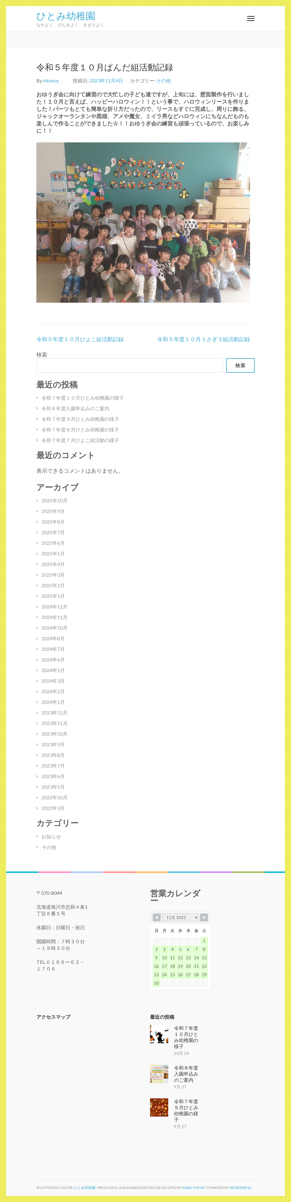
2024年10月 (55, 628)
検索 (41, 354)
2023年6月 (53, 776)
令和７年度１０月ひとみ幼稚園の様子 (83, 398)
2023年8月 (53, 755)
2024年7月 (53, 649)
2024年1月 (53, 702)
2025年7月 (53, 532)
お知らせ (51, 836)
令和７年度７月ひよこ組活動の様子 (80, 440)
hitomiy (51, 80)
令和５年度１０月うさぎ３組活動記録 (203, 339)
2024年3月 (53, 681)
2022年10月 (55, 797)
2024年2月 (53, 691)
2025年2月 (53, 585)
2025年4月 (53, 564)
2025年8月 (53, 521)
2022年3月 (53, 808)
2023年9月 (53, 744)
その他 (163, 80)
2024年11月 (55, 617)
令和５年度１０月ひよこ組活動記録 (80, 339)
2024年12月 (55, 606)
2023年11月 (55, 723)
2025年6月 (53, 543)
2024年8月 (53, 638)
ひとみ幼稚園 (65, 15)
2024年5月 (53, 670)
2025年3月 (53, 575)
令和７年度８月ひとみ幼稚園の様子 (80, 429)
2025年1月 (53, 596)
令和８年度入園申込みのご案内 (75, 408)
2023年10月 (55, 734)
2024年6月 (53, 659)
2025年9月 (53, 511)
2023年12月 (55, 712)
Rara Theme (194, 1187)
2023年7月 (53, 765)
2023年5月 (53, 787)
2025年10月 (55, 500)
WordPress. (241, 1187)
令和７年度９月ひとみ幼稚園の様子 (80, 419)
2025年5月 (53, 553)
